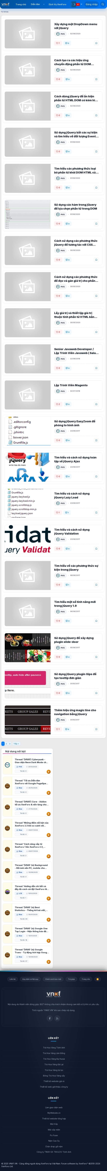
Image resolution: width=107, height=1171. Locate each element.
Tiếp (15, 744)
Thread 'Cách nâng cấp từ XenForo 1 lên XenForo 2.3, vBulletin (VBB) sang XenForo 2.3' (30, 845)
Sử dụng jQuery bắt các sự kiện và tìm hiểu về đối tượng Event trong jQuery (76, 136)
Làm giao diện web (54, 1107)
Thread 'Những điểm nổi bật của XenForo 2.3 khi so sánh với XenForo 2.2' (32, 824)
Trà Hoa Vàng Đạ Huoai (54, 1059)
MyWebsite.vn (54, 1113)
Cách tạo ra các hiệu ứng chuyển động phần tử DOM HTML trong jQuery (72, 64)
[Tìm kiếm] (103, 4)
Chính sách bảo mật (53, 979)
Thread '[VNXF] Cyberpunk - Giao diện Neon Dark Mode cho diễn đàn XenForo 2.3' (31, 761)
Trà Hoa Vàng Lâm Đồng (54, 1053)
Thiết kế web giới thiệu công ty (54, 1087)
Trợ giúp (71, 979)
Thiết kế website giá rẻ (53, 1081)
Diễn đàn (35, 4)
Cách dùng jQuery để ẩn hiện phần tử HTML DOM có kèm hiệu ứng (74, 100)
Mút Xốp (54, 1124)
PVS (63, 34)
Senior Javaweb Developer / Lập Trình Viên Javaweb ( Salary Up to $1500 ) (74, 353)
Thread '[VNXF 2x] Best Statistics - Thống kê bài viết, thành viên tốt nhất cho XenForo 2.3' (32, 909)
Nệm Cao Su (54, 1141)
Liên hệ (12, 979)
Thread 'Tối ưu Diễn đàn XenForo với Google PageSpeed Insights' (27, 782)
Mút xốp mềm (54, 1130)
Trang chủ (21, 4)
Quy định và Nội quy (30, 979)
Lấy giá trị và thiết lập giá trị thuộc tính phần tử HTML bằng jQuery (75, 316)
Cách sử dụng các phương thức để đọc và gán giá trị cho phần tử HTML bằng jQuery (76, 280)
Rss (57, 1018)
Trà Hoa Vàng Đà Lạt (53, 1064)
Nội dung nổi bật (15, 751)
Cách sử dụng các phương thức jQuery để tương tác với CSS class (76, 244)
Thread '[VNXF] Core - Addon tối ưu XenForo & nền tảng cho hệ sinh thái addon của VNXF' (31, 803)
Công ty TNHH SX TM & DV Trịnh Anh (54, 1152)
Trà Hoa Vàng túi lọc (54, 1070)
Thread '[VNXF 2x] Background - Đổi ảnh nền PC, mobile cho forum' (31, 867)
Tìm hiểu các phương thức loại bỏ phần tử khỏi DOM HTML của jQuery (76, 172)
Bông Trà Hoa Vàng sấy (54, 1075)
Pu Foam (54, 1135)
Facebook (49, 1018)
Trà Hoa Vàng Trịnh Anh (54, 1047)
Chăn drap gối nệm (54, 1146)
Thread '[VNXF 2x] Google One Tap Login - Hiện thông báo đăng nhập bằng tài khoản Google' (31, 930)
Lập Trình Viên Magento (71, 385)
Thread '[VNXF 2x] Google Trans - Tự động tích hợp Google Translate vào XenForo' (32, 951)
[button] (44, 4)
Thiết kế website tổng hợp (54, 1118)
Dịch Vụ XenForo (57, 4)
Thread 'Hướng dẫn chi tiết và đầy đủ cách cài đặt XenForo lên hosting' (31, 888)
